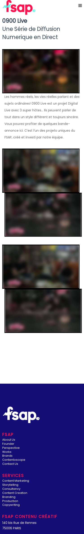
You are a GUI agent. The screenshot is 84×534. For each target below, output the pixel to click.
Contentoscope (13, 460)
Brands (7, 456)
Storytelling (10, 485)
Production (10, 501)
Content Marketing (15, 481)
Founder (8, 444)
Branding (8, 497)
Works (6, 452)
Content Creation (14, 493)
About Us (8, 440)
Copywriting (11, 505)
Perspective (11, 448)
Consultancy (11, 489)
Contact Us (10, 464)
